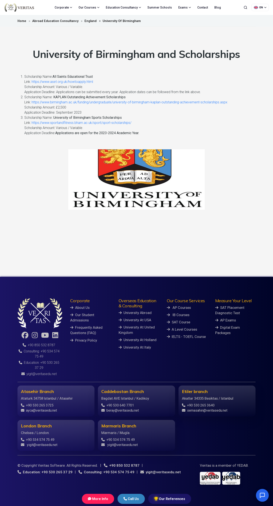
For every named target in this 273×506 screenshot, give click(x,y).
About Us (80, 307)
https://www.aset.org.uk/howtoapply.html (62, 82)
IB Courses (178, 315)
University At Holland (138, 340)
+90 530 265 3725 (37, 405)
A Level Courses (182, 329)
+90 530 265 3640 (198, 405)
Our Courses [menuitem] (88, 7)
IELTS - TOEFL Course (186, 336)
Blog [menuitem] (217, 7)
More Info (98, 499)
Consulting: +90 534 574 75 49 (106, 472)
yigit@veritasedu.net (39, 374)
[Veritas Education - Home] (19, 7)
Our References (169, 499)
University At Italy (135, 347)
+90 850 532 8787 (39, 345)
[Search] (245, 7)
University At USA (135, 320)
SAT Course (178, 322)
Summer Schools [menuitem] (159, 7)
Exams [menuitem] (184, 7)
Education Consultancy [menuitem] (123, 7)
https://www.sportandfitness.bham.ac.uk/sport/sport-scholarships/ (81, 123)
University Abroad (135, 313)
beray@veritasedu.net (120, 410)
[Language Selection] (260, 7)
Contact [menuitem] (202, 7)
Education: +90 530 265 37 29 (45, 472)
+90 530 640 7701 (117, 405)
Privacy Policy (83, 340)
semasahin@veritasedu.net (204, 410)
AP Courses (179, 307)
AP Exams (225, 320)
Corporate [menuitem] (63, 7)
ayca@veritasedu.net (39, 410)
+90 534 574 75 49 (37, 440)
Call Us (131, 499)
